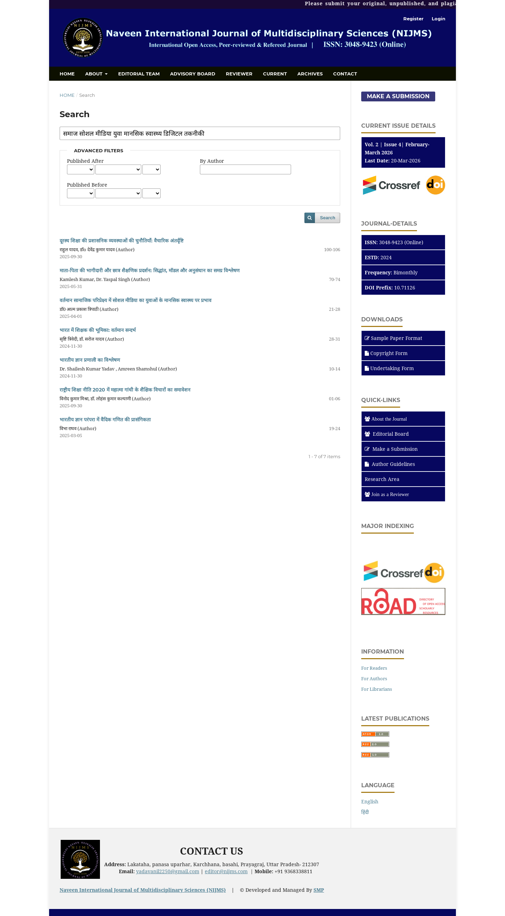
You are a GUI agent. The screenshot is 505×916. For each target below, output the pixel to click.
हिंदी (365, 812)
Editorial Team (139, 73)
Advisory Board (192, 73)
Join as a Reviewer (390, 494)
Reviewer (239, 73)
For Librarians (376, 689)
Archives (310, 73)
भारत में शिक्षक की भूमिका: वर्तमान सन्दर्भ (98, 330)
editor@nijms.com (226, 871)
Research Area (382, 479)
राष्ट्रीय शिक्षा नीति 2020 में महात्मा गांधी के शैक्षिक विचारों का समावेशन (125, 390)
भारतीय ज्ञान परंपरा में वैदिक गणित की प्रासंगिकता (105, 419)
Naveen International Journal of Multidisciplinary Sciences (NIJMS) (143, 890)
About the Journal (389, 418)
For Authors (374, 678)
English (369, 801)
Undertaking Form (392, 368)
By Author (212, 161)
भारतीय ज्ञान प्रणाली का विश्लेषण (90, 360)
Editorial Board (391, 433)
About (94, 73)
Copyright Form (389, 353)
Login (438, 18)
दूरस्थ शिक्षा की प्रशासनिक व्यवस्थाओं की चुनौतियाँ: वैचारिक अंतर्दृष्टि (121, 241)
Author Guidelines (390, 464)
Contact (345, 73)
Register (413, 18)
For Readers (374, 668)
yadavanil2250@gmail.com (167, 871)
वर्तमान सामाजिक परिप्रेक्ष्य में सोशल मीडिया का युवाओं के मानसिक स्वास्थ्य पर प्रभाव (135, 300)
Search (327, 217)
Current (275, 73)
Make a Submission (398, 96)
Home (67, 73)
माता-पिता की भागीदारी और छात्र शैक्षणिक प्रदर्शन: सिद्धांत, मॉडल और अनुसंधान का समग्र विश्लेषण (150, 270)
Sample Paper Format (396, 338)
